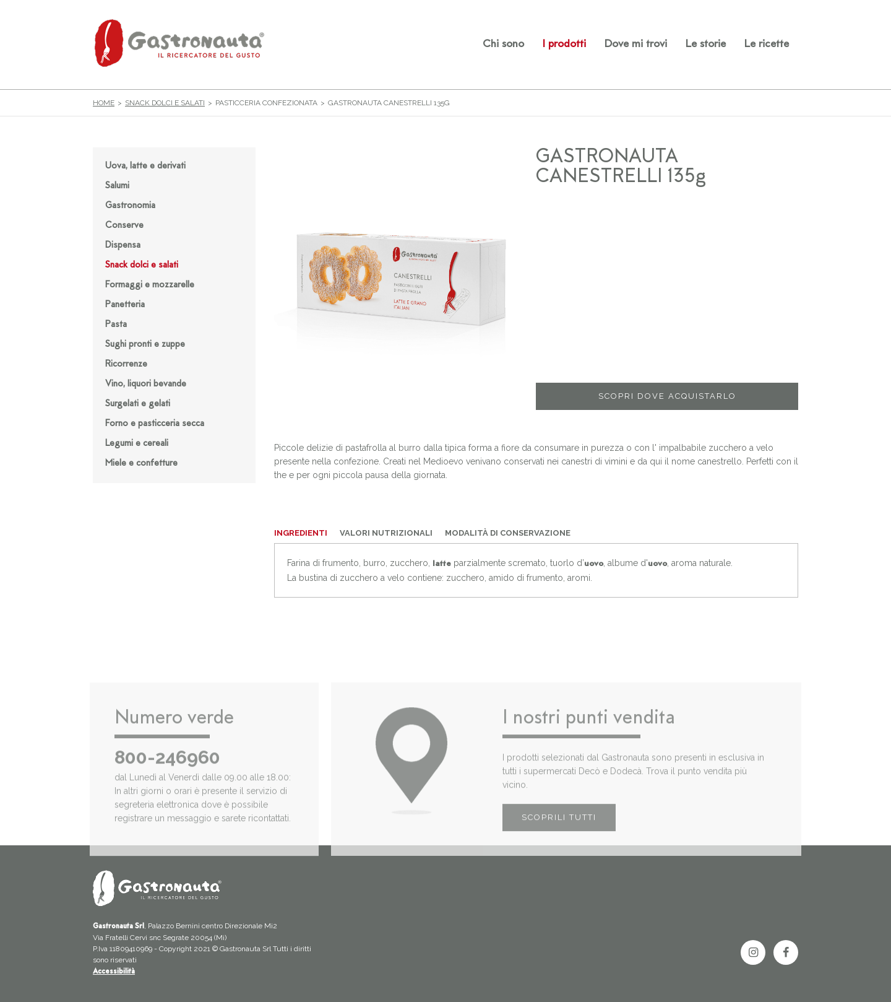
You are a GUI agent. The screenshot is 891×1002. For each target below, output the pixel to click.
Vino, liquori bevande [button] (145, 384)
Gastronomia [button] (130, 206)
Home (103, 102)
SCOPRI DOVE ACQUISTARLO (667, 396)
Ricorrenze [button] (126, 364)
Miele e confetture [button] (141, 463)
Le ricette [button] (766, 44)
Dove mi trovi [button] (636, 44)
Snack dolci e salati (165, 102)
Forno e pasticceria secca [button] (154, 424)
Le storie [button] (706, 44)
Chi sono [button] (503, 44)
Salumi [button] (117, 186)
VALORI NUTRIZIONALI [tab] (386, 533)
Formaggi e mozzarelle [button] (149, 285)
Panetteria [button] (125, 305)
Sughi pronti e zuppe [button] (145, 344)
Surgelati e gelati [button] (137, 404)
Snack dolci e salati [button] (141, 265)
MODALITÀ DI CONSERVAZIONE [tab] (507, 533)
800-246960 (167, 774)
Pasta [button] (116, 324)
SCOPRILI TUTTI (559, 834)
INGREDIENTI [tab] (300, 533)
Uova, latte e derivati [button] (145, 166)
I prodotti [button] (564, 44)
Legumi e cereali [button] (136, 443)
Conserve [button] (124, 225)
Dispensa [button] (122, 245)
